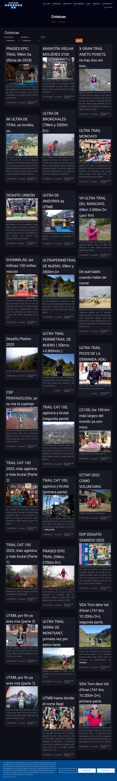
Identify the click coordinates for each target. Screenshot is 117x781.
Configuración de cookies (68, 770)
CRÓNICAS (56, 4)
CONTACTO (106, 4)
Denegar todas (87, 770)
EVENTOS (67, 4)
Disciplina (24, 37)
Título (43, 37)
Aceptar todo (106, 770)
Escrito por (9, 37)
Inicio (54, 22)
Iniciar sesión (108, 7)
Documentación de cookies (9, 777)
